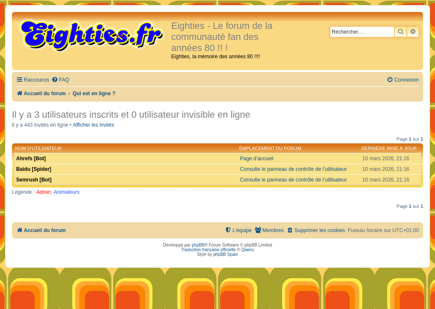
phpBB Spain (225, 254)
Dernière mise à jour (389, 148)
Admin (43, 192)
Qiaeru (247, 249)
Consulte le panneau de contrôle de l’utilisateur (293, 169)
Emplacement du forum (270, 148)
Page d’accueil (257, 159)
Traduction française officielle (208, 249)
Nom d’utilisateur (38, 148)
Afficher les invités (93, 125)
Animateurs (66, 192)
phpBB (198, 245)
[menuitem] (60, 80)
